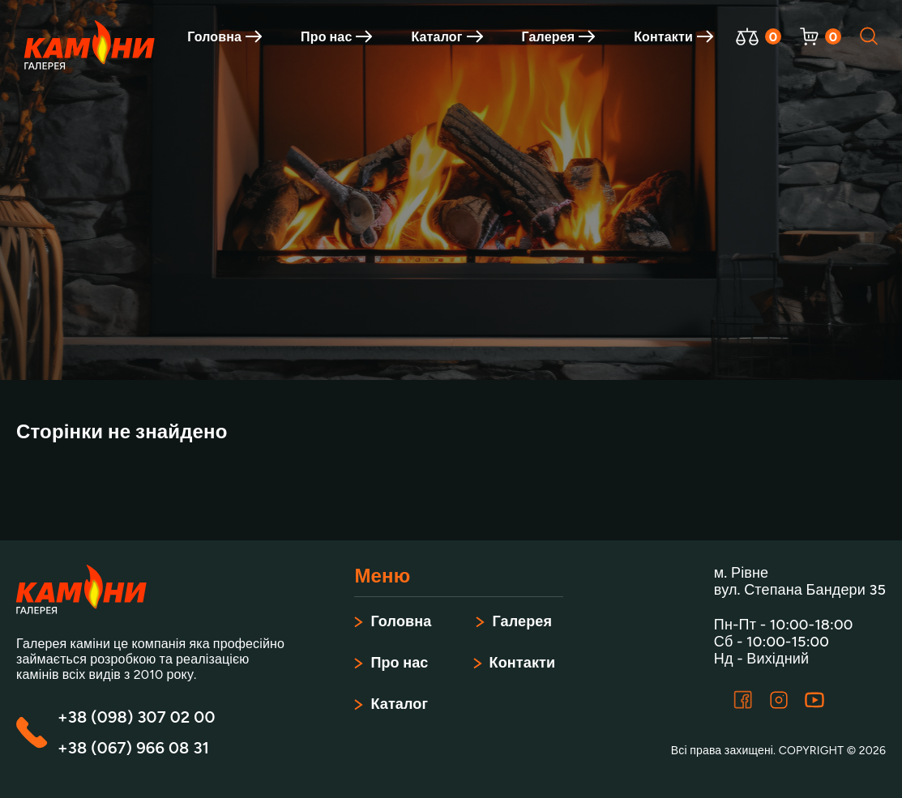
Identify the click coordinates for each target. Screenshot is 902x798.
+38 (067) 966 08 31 (133, 747)
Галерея (559, 37)
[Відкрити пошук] (869, 36)
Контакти (673, 37)
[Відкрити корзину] (809, 36)
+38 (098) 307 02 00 (136, 717)
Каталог (446, 37)
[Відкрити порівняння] (747, 36)
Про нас (336, 37)
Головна (224, 37)
